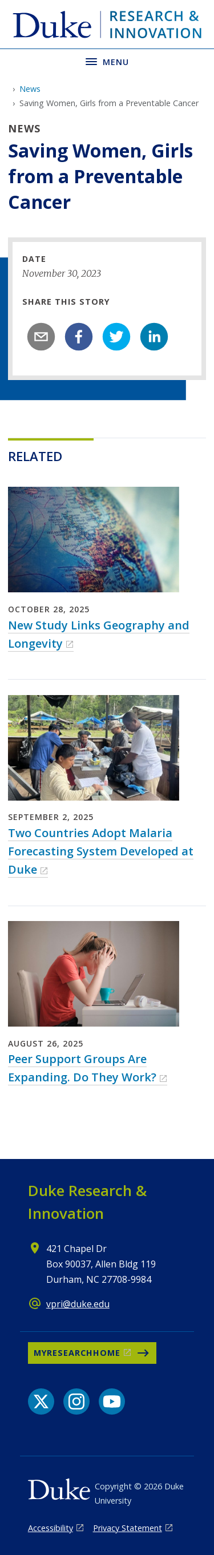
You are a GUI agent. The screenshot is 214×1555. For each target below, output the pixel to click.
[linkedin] (154, 336)
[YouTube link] (112, 1401)
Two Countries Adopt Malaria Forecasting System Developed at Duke (100, 851)
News (30, 88)
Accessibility (50, 1527)
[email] (41, 336)
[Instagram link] (76, 1401)
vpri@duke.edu (78, 1304)
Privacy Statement (127, 1527)
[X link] (41, 1401)
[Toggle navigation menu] (107, 61)
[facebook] (78, 336)
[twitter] (116, 336)
